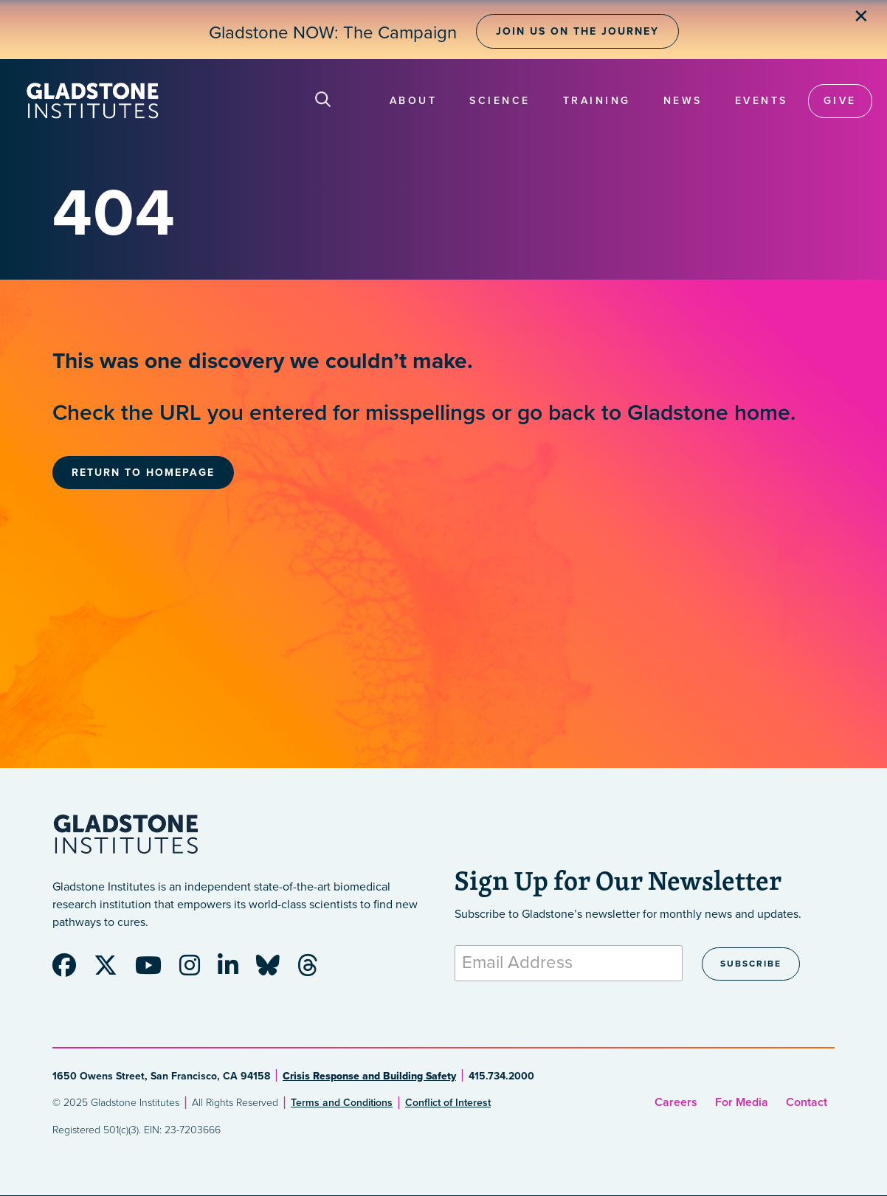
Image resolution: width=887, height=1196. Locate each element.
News (683, 100)
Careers (676, 1102)
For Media (741, 1102)
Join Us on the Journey (577, 31)
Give (840, 100)
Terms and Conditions (342, 1102)
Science (500, 100)
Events (761, 100)
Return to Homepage (143, 472)
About (414, 100)
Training (597, 100)
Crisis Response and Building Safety (369, 1076)
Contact (806, 1102)
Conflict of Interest (448, 1102)
